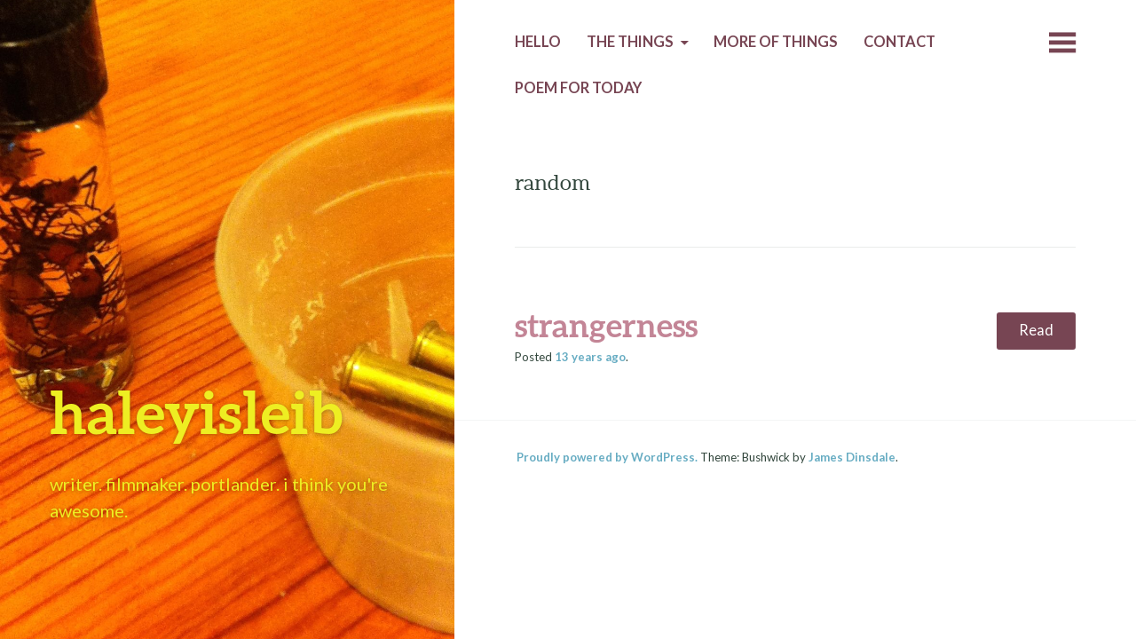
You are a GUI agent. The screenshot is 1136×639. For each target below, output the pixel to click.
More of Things (776, 42)
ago (590, 357)
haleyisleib (196, 411)
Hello (538, 42)
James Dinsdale (852, 457)
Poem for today (578, 88)
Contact (899, 42)
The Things (630, 42)
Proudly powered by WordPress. (607, 457)
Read (1036, 330)
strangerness (606, 324)
